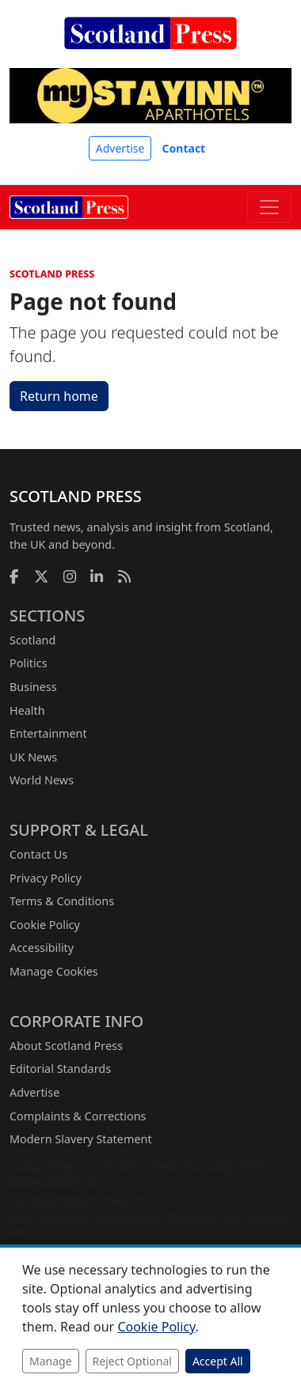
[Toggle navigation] (269, 207)
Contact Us (38, 854)
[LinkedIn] (96, 576)
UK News (33, 757)
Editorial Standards (60, 1068)
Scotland (32, 640)
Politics (29, 662)
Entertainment (48, 733)
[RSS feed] (124, 576)
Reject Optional (132, 1361)
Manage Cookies (54, 971)
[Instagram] (69, 576)
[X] (41, 576)
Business (33, 686)
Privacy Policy (46, 878)
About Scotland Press (66, 1045)
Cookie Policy (45, 924)
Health (27, 710)
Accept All (217, 1361)
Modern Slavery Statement (81, 1138)
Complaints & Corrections (78, 1116)
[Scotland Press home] (150, 46)
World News (42, 779)
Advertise (120, 148)
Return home (59, 396)
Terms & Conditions (62, 900)
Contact (184, 148)
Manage (50, 1361)
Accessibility (42, 947)
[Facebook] (14, 576)
